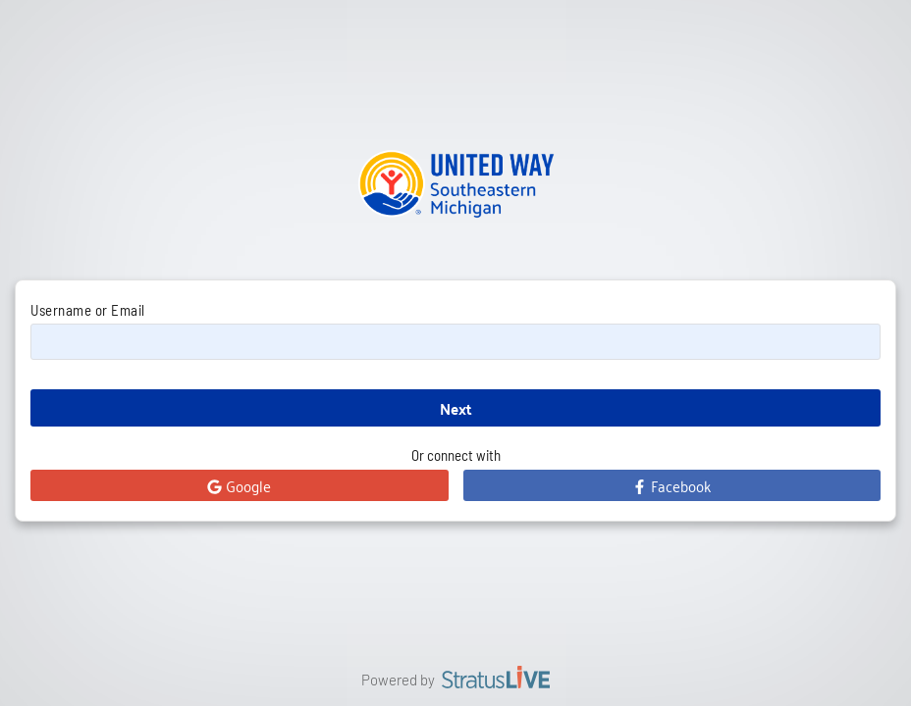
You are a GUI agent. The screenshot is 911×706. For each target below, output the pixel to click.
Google (239, 485)
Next (456, 408)
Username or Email (87, 310)
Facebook (671, 485)
